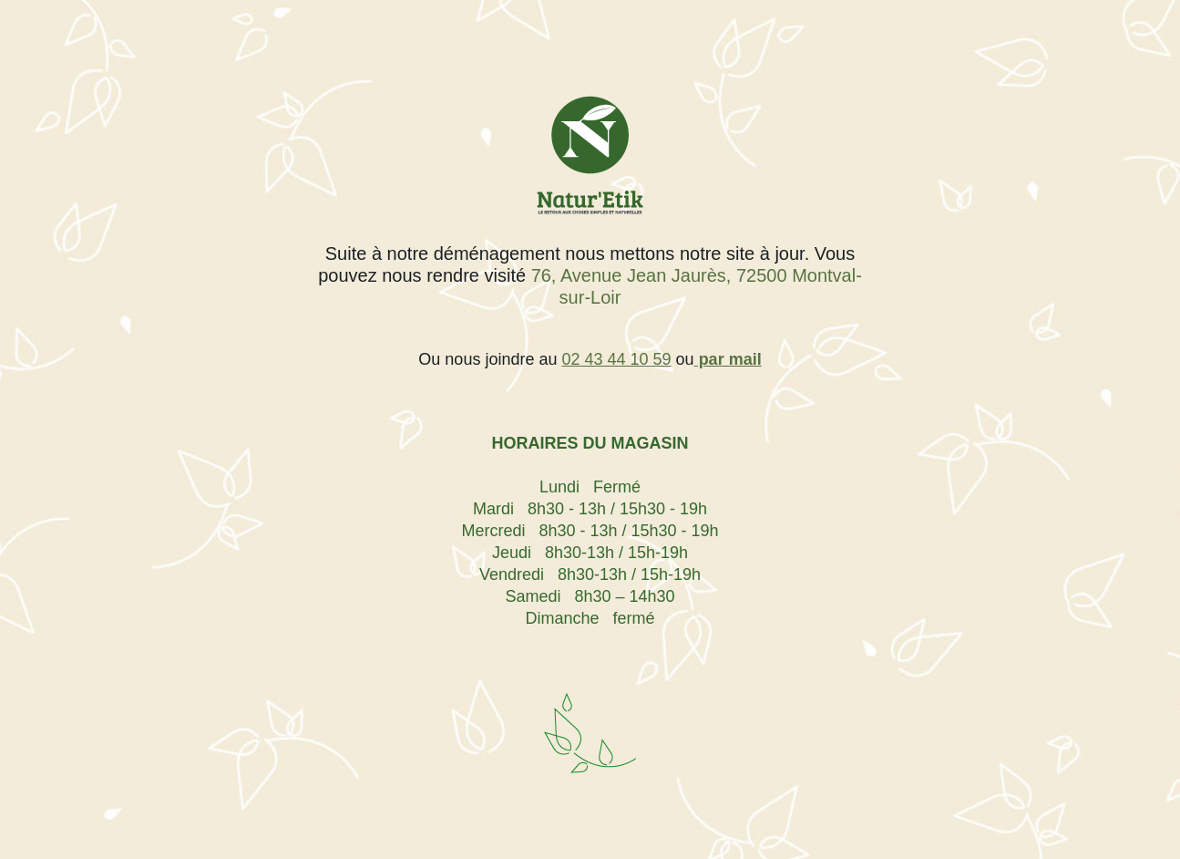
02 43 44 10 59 (616, 359)
